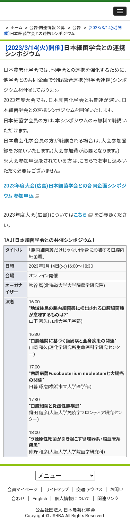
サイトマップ (57, 489)
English (40, 498)
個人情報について (72, 498)
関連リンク (108, 498)
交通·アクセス (89, 489)
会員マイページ (22, 489)
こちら (80, 215)
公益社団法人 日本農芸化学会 (46, 11)
